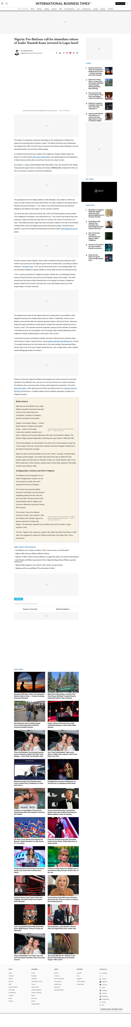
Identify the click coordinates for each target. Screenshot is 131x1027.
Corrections (57, 1000)
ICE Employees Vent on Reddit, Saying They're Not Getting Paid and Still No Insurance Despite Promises (27, 739)
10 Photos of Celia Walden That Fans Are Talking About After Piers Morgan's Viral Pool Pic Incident (29, 826)
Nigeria (16, 157)
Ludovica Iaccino (28, 51)
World (32, 9)
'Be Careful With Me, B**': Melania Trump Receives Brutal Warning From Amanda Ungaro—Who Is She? (61, 971)
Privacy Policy (57, 995)
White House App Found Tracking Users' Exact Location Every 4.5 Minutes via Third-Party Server (28, 797)
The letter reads (27, 280)
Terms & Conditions (59, 992)
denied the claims (20, 402)
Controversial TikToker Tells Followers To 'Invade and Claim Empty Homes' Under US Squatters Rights (96, 117)
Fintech (33, 1014)
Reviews (103, 9)
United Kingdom (81, 995)
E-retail (33, 986)
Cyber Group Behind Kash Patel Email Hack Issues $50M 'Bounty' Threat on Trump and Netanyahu (29, 942)
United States (80, 998)
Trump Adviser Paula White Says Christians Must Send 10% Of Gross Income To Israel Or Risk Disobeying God (63, 913)
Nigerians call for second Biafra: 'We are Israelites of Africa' (35, 582)
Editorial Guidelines (62, 623)
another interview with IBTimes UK (60, 355)
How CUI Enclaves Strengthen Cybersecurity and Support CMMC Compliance (94, 236)
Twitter (27, 178)
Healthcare (34, 992)
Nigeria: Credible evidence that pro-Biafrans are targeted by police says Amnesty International (46, 570)
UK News (39, 9)
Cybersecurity (34, 1000)
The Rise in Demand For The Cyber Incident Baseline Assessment (96, 246)
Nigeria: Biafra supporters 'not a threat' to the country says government (39, 579)
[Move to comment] (77, 53)
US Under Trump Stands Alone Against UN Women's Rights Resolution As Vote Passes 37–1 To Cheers (29, 855)
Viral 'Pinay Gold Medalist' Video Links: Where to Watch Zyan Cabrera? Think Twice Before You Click (62, 768)
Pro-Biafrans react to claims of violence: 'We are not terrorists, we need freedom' (42, 564)
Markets (47, 9)
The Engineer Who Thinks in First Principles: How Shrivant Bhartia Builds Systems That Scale (96, 225)
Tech (78, 9)
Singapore (79, 992)
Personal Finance (69, 9)
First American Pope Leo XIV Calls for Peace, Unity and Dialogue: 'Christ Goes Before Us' (96, 95)
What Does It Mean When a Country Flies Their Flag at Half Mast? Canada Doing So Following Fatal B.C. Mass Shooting (62, 709)
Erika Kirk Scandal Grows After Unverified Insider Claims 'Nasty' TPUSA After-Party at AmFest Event (62, 855)
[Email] (73, 53)
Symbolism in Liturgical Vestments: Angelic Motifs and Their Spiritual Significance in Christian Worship (96, 213)
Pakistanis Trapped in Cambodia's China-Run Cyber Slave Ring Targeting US (96, 105)
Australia (79, 986)
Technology (12, 1003)
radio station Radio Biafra (41, 171)
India (78, 989)
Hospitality (34, 989)
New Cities (34, 1012)
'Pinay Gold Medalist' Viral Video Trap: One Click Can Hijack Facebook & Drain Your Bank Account (29, 971)
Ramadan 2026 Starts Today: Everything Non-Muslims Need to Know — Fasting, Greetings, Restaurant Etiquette (29, 709)
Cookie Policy (57, 998)
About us (56, 986)
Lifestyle (95, 9)
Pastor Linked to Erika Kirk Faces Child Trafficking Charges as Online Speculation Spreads (62, 739)
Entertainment (86, 9)
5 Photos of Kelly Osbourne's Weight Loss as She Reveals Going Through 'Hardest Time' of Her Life (63, 884)
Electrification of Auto (36, 995)
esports (33, 1009)
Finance (33, 998)
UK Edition (110, 9)
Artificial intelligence (36, 1003)
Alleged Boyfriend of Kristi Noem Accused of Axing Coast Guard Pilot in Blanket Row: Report (29, 884)
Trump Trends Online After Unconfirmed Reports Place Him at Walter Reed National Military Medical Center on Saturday (62, 826)
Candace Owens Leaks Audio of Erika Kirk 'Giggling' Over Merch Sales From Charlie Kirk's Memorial (28, 913)
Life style (11, 1009)
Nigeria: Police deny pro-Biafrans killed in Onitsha (32, 567)
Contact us (57, 989)
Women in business (36, 1006)
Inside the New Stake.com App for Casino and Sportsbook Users (96, 257)
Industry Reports (35, 1017)
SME (60, 9)
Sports (10, 1012)
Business (54, 9)
